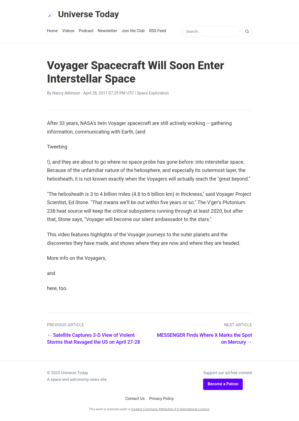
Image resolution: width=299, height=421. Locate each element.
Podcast (86, 31)
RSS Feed (157, 31)
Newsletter (107, 31)
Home (52, 31)
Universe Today (83, 14)
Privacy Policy (161, 398)
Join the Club (133, 31)
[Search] (247, 31)
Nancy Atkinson (66, 93)
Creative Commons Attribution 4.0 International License (170, 409)
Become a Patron (223, 384)
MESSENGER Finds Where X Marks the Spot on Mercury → (204, 338)
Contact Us (135, 398)
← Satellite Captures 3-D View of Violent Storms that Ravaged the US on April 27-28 (93, 338)
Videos (68, 31)
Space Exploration (153, 93)
